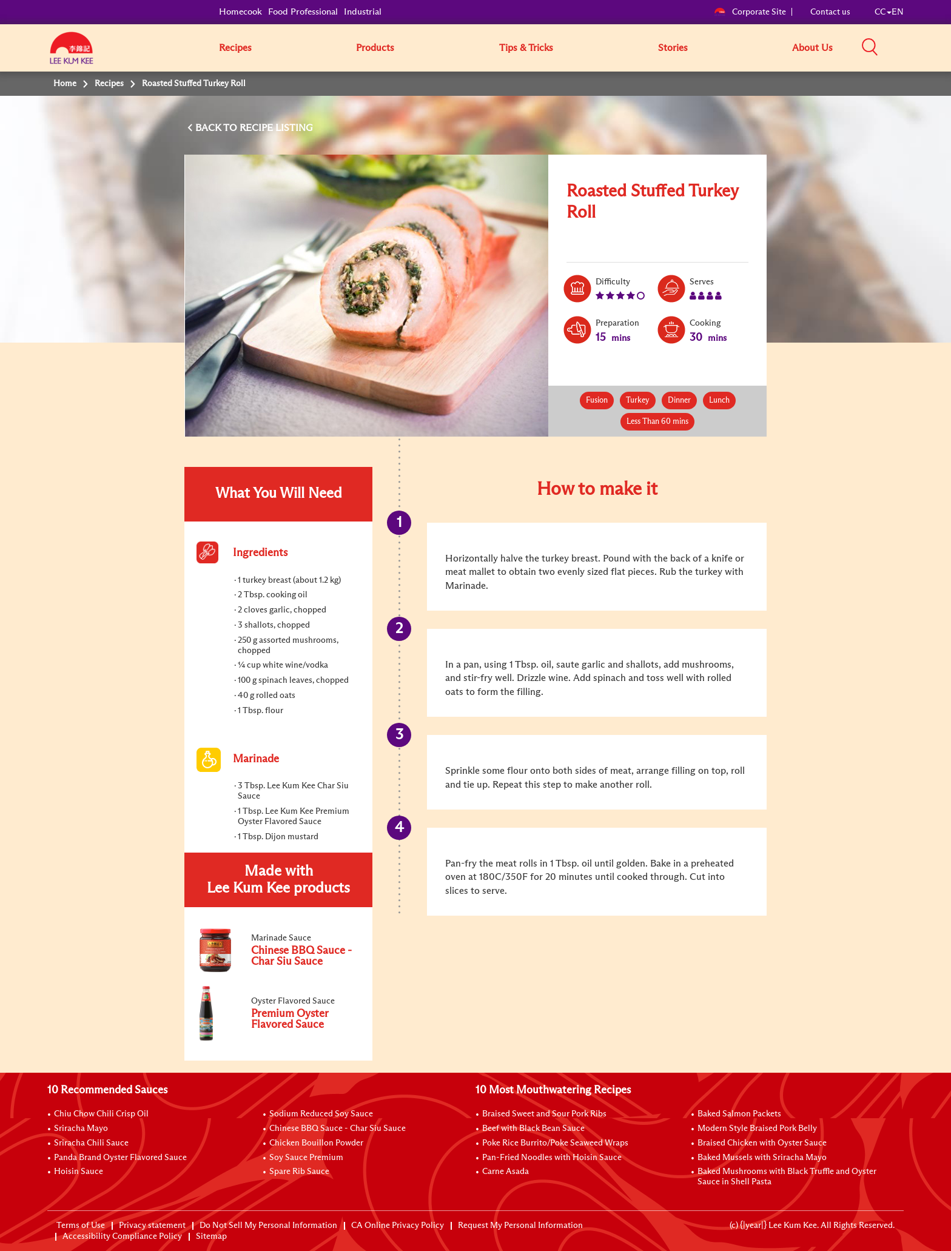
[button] (908, 47)
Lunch (719, 400)
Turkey (638, 400)
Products (375, 48)
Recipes (235, 48)
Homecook (240, 11)
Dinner (679, 400)
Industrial (362, 11)
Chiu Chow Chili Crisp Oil (101, 1114)
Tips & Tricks (526, 48)
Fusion (597, 400)
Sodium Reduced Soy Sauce (321, 1114)
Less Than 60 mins (657, 422)
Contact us (830, 12)
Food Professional (303, 11)
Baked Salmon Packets (739, 1114)
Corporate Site (750, 12)
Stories (673, 48)
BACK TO (217, 128)
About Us (812, 48)
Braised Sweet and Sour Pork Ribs (544, 1114)
